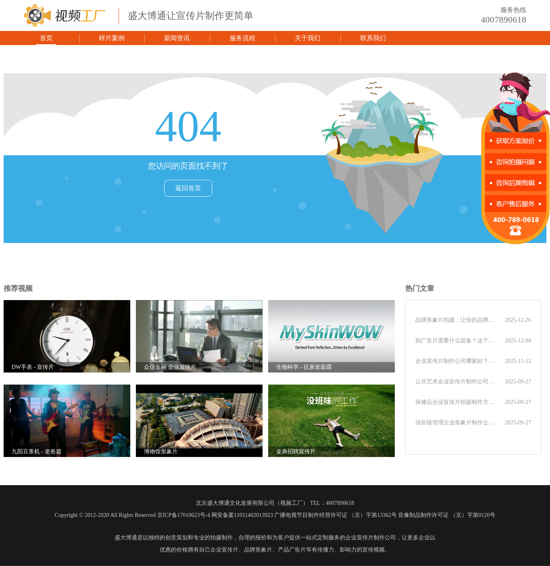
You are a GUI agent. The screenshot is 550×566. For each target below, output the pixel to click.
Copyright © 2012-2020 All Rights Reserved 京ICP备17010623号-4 (132, 515)
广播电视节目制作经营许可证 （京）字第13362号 (335, 515)
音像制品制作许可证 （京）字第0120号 (446, 515)
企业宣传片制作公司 (370, 538)
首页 (46, 38)
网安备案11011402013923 (242, 515)
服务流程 (242, 38)
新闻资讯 (177, 38)
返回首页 (188, 188)
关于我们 (307, 38)
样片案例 (112, 38)
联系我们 (373, 38)
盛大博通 (126, 538)
